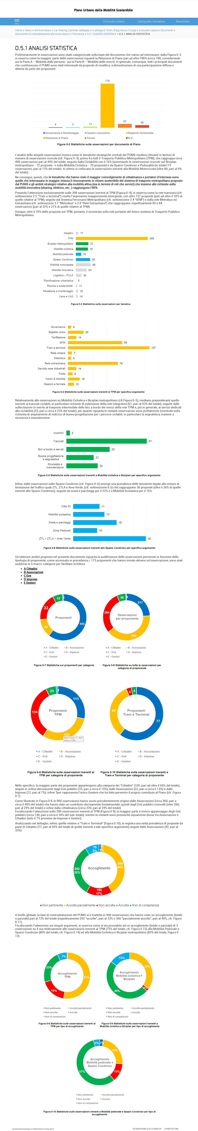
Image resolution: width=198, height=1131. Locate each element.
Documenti (167, 30)
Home (18, 30)
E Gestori (30, 583)
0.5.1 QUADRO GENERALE (101, 34)
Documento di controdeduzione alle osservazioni (42, 34)
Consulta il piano (148, 30)
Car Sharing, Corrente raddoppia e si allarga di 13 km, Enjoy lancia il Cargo (95, 30)
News (28, 30)
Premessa (78, 34)
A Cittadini (30, 569)
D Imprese (30, 579)
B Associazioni (33, 572)
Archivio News (43, 30)
